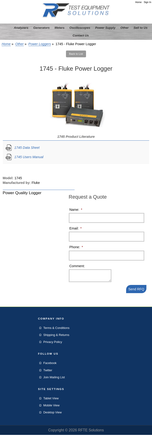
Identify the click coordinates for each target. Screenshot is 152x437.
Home (138, 2)
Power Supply (105, 27)
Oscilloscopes (79, 27)
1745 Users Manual (29, 157)
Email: (75, 228)
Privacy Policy (52, 344)
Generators (41, 27)
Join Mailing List (54, 379)
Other (19, 44)
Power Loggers (39, 44)
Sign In (147, 2)
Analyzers (21, 27)
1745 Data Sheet (27, 147)
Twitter (47, 372)
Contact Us (81, 35)
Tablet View (51, 400)
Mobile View (51, 407)
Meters (60, 27)
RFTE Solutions (91, 432)
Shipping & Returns (56, 337)
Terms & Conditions (56, 330)
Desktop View (52, 414)
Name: (75, 209)
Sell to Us (141, 27)
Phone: (76, 247)
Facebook (50, 365)
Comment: (77, 266)
